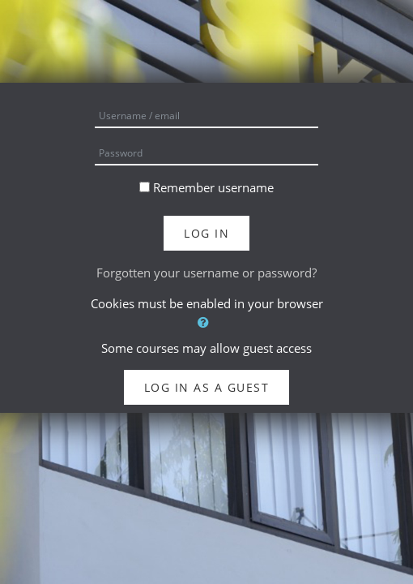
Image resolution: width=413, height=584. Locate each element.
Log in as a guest (207, 387)
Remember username (213, 187)
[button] (206, 322)
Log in (206, 233)
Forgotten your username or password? (206, 272)
